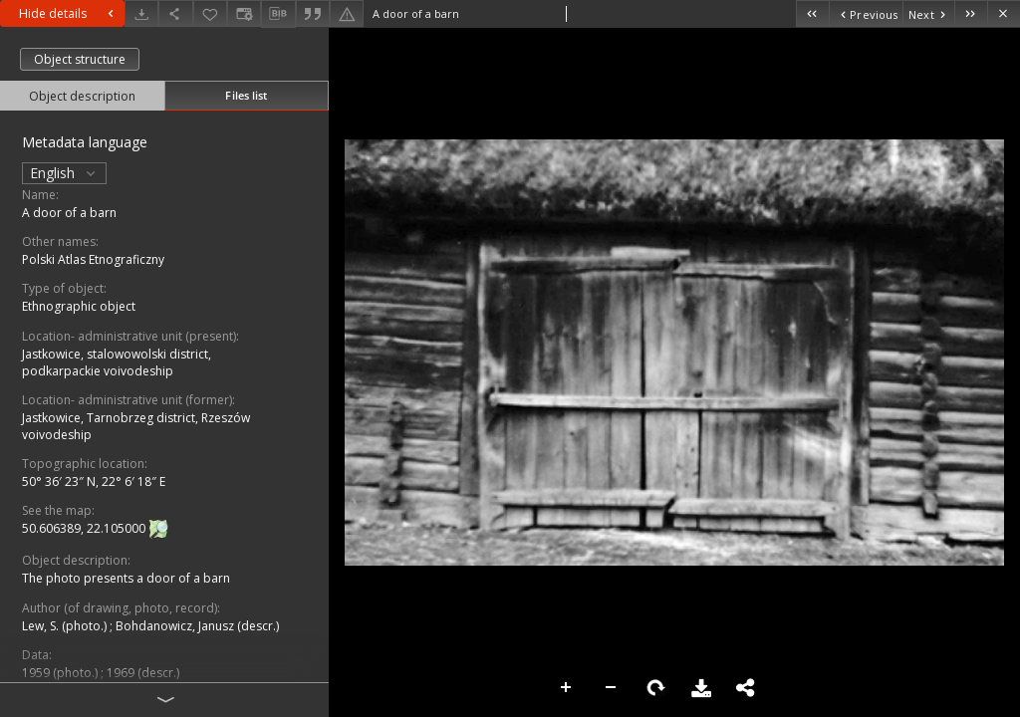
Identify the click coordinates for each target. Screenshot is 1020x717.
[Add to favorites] (210, 13)
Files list (246, 95)
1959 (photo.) (61, 672)
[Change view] (244, 13)
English (64, 172)
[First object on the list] (812, 13)
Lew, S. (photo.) (66, 625)
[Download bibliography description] (278, 14)
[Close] (1003, 13)
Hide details (69, 13)
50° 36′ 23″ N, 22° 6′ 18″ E (93, 481)
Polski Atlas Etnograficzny (93, 259)
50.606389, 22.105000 (85, 529)
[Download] (141, 13)
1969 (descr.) (143, 672)
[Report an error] (347, 13)
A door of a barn (69, 212)
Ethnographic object (78, 306)
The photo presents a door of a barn (126, 578)
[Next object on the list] (928, 13)
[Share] (175, 13)
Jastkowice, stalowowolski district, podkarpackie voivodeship (116, 362)
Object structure (80, 59)
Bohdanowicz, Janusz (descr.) (197, 625)
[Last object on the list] (970, 13)
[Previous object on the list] (865, 13)
